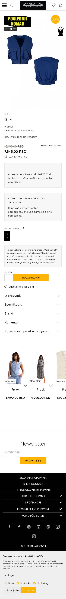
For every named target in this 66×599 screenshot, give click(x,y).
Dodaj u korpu (31, 277)
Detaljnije (8, 575)
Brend (32, 313)
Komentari (32, 322)
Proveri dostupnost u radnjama (32, 331)
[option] (15, 379)
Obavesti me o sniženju (51, 145)
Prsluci (8, 126)
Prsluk (15, 389)
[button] (11, 5)
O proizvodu (32, 295)
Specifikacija (32, 304)
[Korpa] (60, 2)
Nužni (11, 583)
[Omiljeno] (53, 5)
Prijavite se (33, 460)
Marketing (42, 583)
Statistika (25, 583)
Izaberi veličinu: (14, 228)
